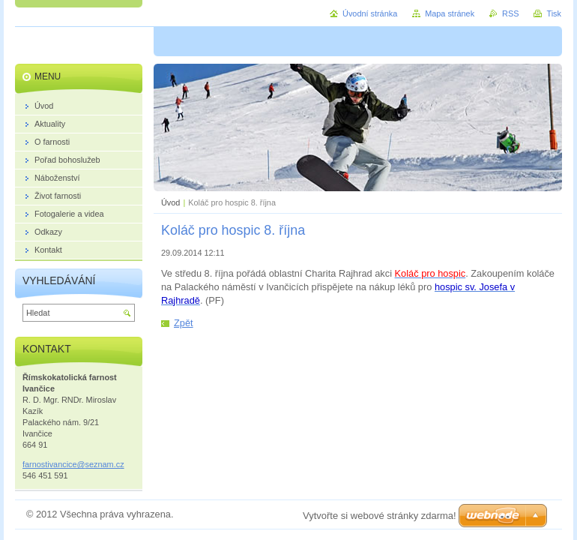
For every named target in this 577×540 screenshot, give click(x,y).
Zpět (183, 322)
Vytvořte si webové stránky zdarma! (379, 515)
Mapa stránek (449, 13)
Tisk (553, 13)
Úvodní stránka (369, 13)
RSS (510, 13)
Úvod (170, 202)
